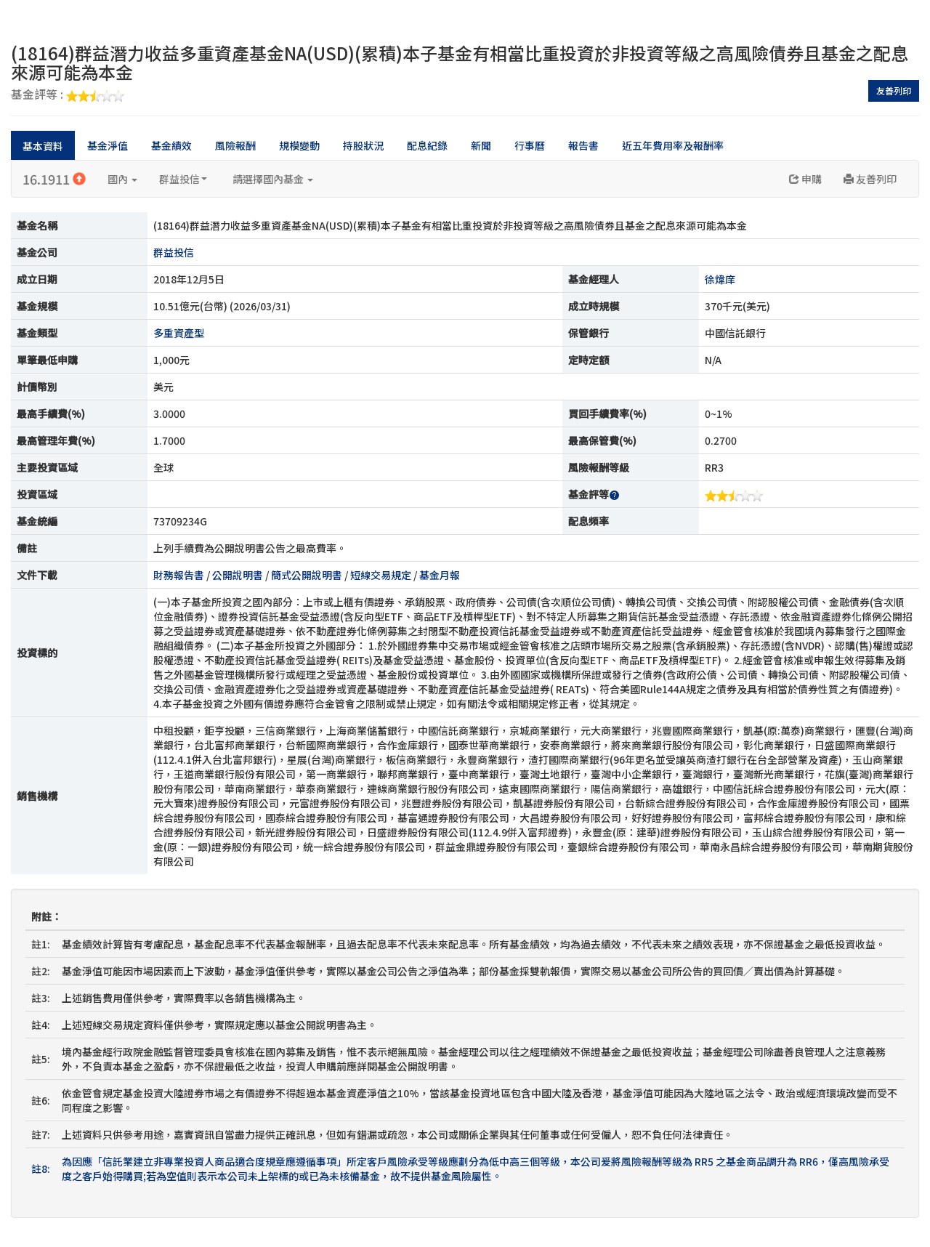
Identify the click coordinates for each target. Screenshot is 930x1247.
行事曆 (529, 145)
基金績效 (171, 145)
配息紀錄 (427, 145)
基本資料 (43, 146)
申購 (805, 178)
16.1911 (54, 178)
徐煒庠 (720, 279)
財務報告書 (178, 575)
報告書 (583, 145)
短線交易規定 (380, 575)
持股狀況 (363, 145)
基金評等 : (67, 95)
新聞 (481, 145)
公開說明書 (237, 575)
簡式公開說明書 (306, 575)
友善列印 (893, 90)
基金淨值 (107, 145)
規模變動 (299, 145)
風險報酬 (235, 145)
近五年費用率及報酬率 (673, 145)
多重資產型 (178, 333)
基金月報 (439, 575)
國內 (122, 178)
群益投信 (183, 178)
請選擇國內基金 (272, 178)
